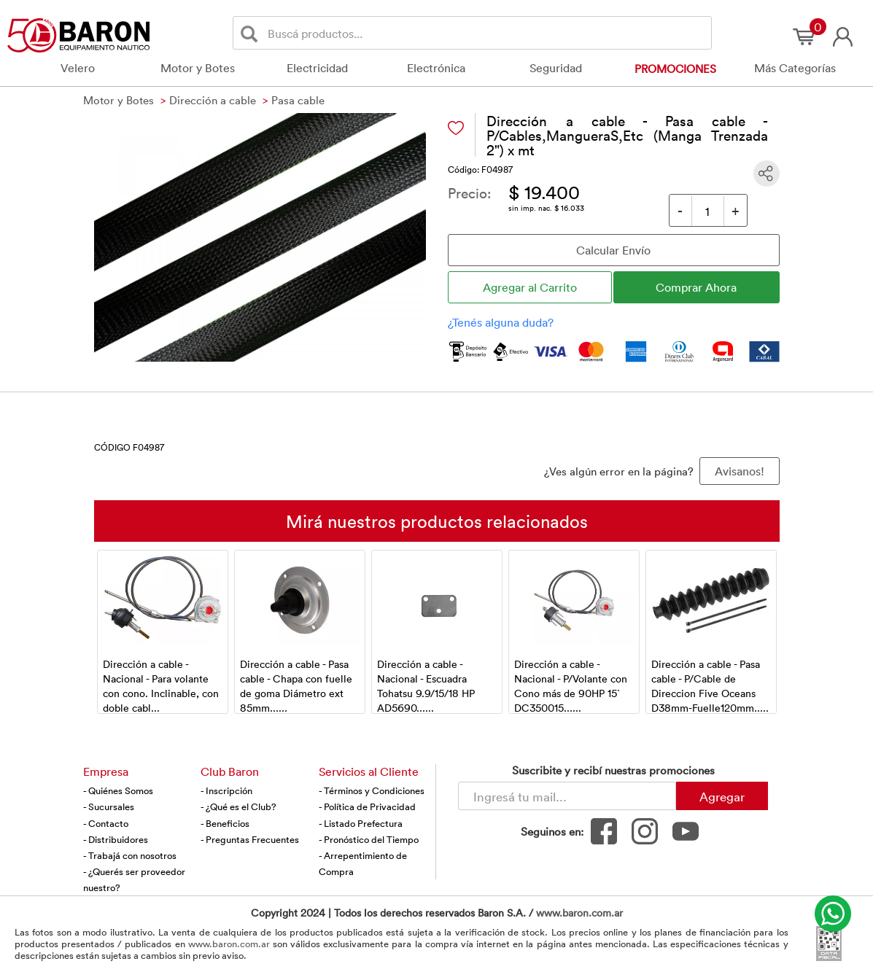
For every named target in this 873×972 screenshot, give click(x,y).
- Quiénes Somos (118, 790)
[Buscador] (487, 33)
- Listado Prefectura (361, 823)
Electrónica (436, 68)
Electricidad (317, 68)
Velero (78, 68)
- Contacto (105, 823)
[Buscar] (252, 33)
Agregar (722, 796)
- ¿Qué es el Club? (238, 806)
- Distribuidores (115, 839)
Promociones (675, 68)
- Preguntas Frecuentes (250, 839)
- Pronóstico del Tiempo (369, 839)
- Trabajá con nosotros (129, 855)
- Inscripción (226, 790)
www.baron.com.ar (579, 912)
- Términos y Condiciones (371, 790)
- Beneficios (225, 823)
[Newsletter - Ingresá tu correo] (567, 796)
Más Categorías (795, 68)
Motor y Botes (197, 68)
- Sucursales (108, 806)
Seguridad (555, 68)
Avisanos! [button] (739, 471)
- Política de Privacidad (367, 806)
